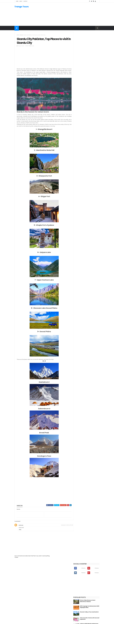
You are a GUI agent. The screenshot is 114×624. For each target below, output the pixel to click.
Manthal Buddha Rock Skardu (52, 590)
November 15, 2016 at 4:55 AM (66, 524)
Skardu (21, 35)
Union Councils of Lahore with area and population (90, 87)
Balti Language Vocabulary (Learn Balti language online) (90, 76)
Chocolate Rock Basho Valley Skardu (89, 105)
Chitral (74, 605)
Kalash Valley (75, 602)
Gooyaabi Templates (37, 622)
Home (17, 1)
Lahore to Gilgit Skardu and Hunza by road (90, 93)
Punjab (74, 595)
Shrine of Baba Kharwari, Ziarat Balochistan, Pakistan (90, 70)
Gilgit (73, 604)
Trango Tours (21, 6)
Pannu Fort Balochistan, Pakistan (90, 99)
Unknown (21, 524)
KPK (73, 592)
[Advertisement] (73, 14)
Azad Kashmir (75, 593)
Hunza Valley (75, 600)
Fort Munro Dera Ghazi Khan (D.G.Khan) (89, 117)
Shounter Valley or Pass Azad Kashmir (89, 81)
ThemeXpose (23, 622)
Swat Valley (75, 597)
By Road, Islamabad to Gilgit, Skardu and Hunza (89, 111)
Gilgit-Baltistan (76, 590)
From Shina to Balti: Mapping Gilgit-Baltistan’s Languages (89, 123)
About (20, 1)
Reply (20, 529)
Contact (25, 1)
